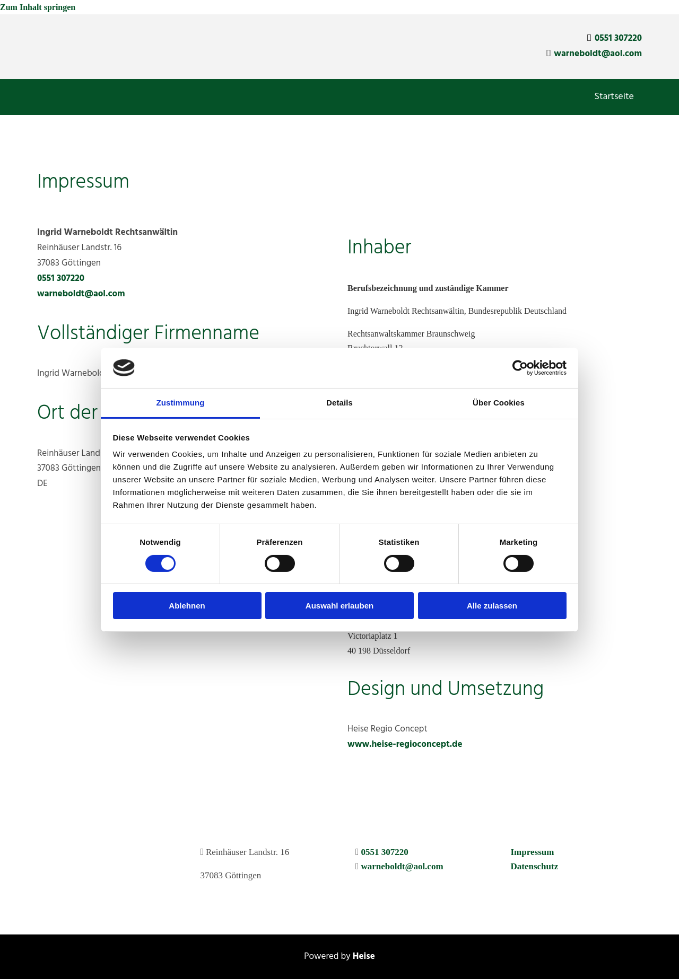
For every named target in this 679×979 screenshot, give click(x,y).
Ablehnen (187, 605)
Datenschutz (535, 866)
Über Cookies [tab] (499, 402)
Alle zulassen (492, 605)
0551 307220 (618, 38)
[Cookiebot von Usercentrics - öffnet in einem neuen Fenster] (520, 368)
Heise (364, 956)
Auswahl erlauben (339, 605)
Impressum (532, 852)
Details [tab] (339, 402)
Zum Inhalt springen (37, 7)
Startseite (614, 96)
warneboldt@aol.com (598, 54)
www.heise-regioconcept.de (405, 744)
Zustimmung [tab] (180, 402)
